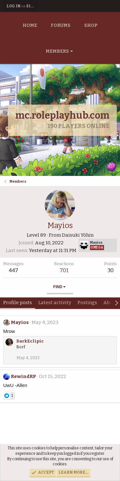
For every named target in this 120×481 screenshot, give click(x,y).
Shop (91, 25)
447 (13, 270)
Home (30, 25)
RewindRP (23, 376)
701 (64, 270)
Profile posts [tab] (17, 302)
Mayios (20, 322)
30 (111, 270)
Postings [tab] (87, 302)
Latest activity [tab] (54, 302)
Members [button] (57, 51)
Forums (61, 25)
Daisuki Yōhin (78, 235)
